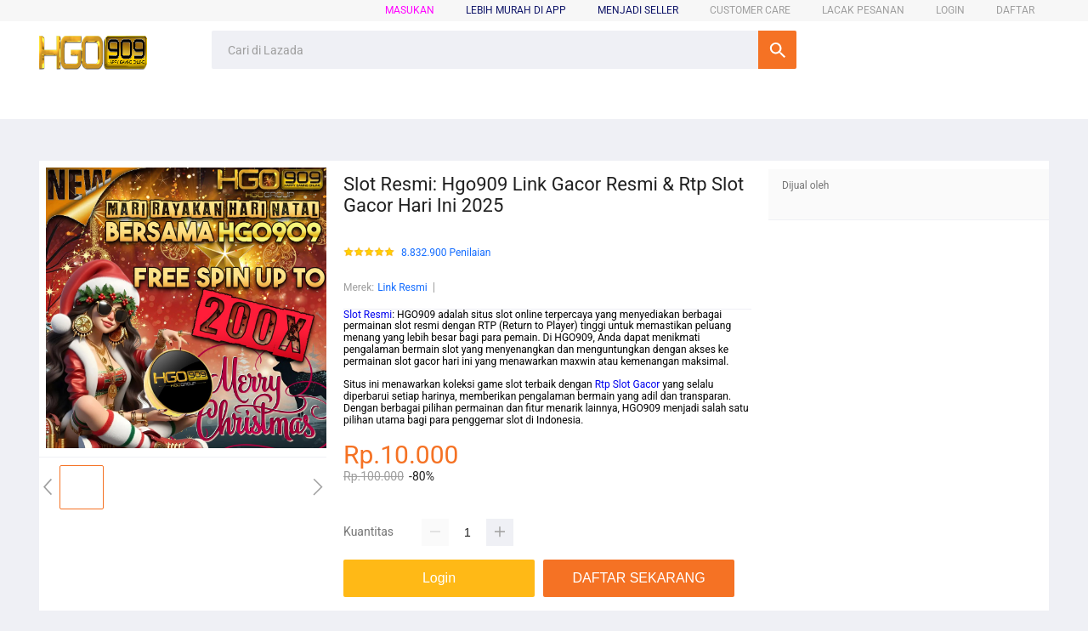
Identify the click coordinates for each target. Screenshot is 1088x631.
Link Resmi (402, 287)
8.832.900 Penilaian (445, 253)
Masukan (409, 10)
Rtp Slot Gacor (627, 384)
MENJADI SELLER (638, 10)
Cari (777, 50)
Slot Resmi (367, 315)
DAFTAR (1015, 10)
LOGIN (950, 10)
